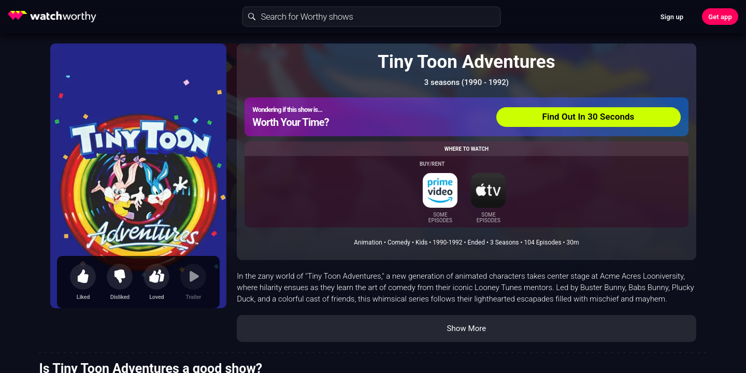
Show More (466, 328)
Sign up (672, 17)
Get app (720, 17)
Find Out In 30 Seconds (588, 116)
